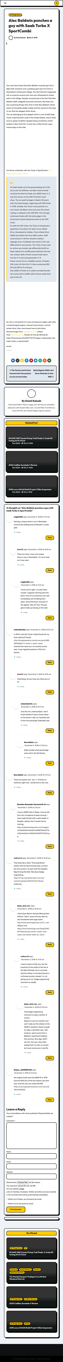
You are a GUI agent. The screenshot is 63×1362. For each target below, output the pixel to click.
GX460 (27, 1323)
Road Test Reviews (17, 1272)
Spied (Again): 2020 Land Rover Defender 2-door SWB (43, 373)
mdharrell (18, 858)
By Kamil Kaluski (17, 38)
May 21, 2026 (28, 443)
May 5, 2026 (28, 492)
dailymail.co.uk (17, 335)
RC (26, 1248)
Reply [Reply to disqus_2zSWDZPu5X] (50, 1100)
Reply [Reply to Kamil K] (50, 570)
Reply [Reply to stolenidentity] (50, 662)
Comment (10, 1121)
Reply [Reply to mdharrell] (50, 894)
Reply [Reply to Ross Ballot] (50, 763)
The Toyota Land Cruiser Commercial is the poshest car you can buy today (20, 373)
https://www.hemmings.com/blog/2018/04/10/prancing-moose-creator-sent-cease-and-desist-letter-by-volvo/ (33, 932)
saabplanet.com (29, 332)
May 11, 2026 (28, 468)
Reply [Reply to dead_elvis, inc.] (50, 945)
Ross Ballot (15, 443)
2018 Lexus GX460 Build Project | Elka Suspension (30, 489)
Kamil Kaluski (33, 400)
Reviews (37, 1269)
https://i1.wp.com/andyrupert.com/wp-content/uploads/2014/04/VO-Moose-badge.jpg (29, 881)
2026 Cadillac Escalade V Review (23, 465)
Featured (13, 1269)
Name (8, 1152)
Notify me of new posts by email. (21, 1204)
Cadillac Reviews (31, 1299)
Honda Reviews (25, 1269)
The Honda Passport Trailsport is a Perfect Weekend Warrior (27, 1278)
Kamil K (20, 549)
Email (8, 1162)
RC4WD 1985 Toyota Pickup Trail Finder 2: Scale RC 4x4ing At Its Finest (31, 439)
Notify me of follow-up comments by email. (25, 1199)
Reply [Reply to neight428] (50, 538)
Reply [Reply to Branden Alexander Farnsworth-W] (50, 846)
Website (9, 1172)
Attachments (11, 1182)
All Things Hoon (15, 15)
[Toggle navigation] (5, 3)
